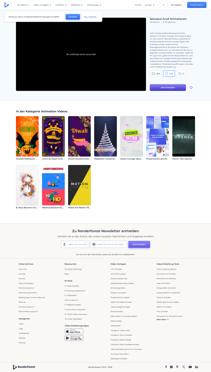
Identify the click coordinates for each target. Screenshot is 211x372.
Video (21, 324)
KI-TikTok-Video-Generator (76, 314)
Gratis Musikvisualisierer (166, 269)
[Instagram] (171, 367)
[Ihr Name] (75, 244)
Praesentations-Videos (120, 297)
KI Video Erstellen (72, 286)
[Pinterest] (177, 367)
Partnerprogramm (26, 288)
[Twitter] (183, 367)
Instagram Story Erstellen (121, 335)
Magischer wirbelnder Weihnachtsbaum (115, 159)
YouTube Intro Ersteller (166, 274)
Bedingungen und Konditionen (32, 297)
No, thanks (90, 17)
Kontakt (22, 274)
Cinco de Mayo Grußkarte (55, 159)
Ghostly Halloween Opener (30, 159)
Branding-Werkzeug (73, 269)
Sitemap (22, 302)
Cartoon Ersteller (163, 297)
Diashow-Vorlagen (118, 293)
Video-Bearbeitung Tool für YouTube (126, 349)
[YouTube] (190, 367)
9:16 (169, 73)
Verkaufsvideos (117, 311)
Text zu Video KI (71, 300)
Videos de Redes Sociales (121, 302)
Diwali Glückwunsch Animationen (85, 159)
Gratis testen (196, 5)
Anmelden (176, 5)
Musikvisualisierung (119, 278)
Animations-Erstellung (166, 278)
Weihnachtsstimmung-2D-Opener (59, 207)
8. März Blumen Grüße (27, 207)
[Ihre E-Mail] (109, 244)
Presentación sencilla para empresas (165, 159)
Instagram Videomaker (120, 330)
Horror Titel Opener (182, 159)
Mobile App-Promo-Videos (167, 302)
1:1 (181, 73)
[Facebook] (166, 367)
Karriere (22, 278)
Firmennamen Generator (75, 309)
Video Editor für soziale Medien (124, 316)
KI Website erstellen (73, 305)
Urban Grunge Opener (131, 159)
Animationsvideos (118, 274)
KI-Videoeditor (71, 295)
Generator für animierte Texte (169, 316)
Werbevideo (116, 326)
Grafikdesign (24, 333)
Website (22, 338)
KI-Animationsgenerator (75, 291)
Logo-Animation (163, 283)
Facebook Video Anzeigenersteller (125, 344)
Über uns (23, 269)
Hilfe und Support (26, 283)
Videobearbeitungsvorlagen (122, 283)
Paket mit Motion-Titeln (80, 207)
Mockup (22, 343)
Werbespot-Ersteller (119, 359)
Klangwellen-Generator (166, 288)
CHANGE (73, 17)
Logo (21, 329)
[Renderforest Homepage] (6, 5)
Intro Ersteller (116, 269)
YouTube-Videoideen (73, 319)
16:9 (156, 73)
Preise (138, 5)
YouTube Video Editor (120, 354)
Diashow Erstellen (164, 307)
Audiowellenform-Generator (168, 293)
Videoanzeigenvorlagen (120, 307)
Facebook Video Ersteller (121, 340)
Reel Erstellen (116, 321)
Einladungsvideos (118, 288)
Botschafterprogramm (28, 311)
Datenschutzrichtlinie (28, 293)
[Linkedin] (196, 367)
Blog (67, 274)
